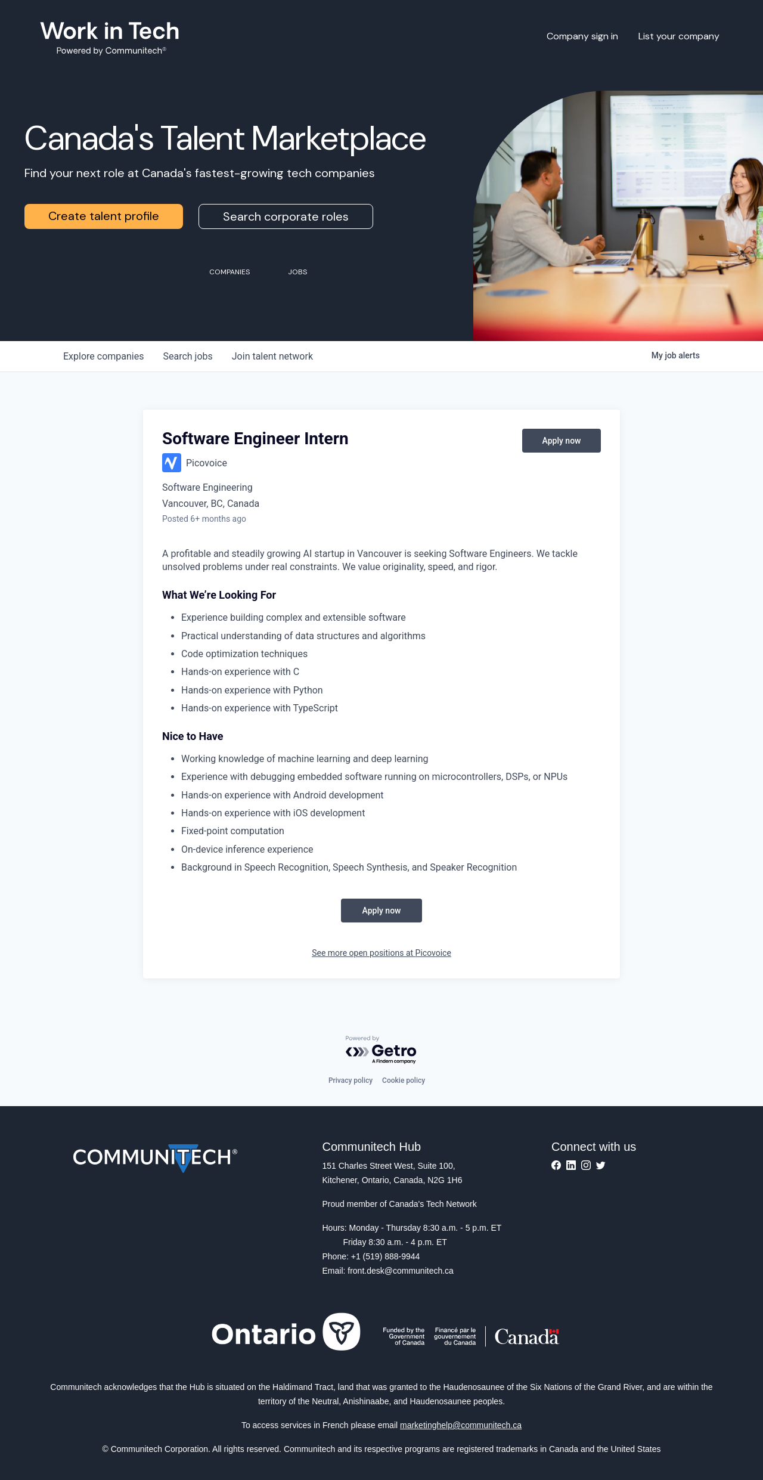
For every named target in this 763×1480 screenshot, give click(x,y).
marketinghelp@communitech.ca (461, 1425)
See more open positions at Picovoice (381, 953)
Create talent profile (103, 216)
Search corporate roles (286, 216)
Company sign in (582, 36)
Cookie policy (403, 1080)
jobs (187, 356)
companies (103, 356)
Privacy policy (350, 1080)
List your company (678, 36)
